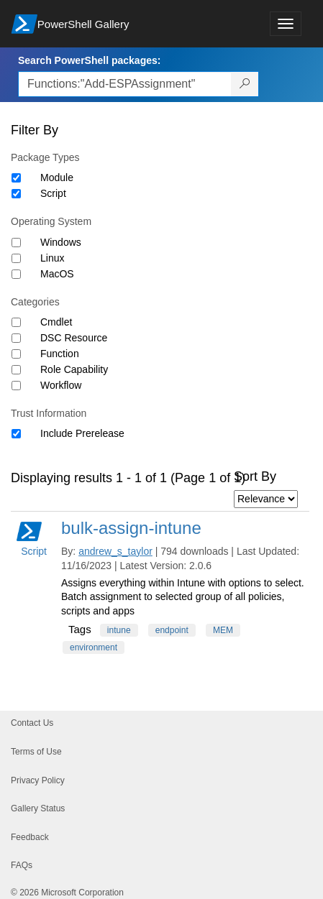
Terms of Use (36, 752)
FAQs (21, 865)
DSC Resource (73, 338)
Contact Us (32, 723)
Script (53, 193)
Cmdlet (56, 322)
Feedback (30, 837)
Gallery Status (38, 808)
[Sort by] (266, 499)
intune (119, 630)
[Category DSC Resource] (16, 338)
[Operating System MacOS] (16, 274)
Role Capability (74, 369)
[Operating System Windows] (16, 242)
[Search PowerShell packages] (245, 84)
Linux (52, 258)
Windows (60, 242)
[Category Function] (16, 354)
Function (59, 353)
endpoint (171, 630)
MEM (223, 630)
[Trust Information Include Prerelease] (16, 433)
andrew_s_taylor (115, 551)
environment (93, 647)
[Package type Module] (16, 178)
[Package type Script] (16, 193)
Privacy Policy (38, 780)
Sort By (255, 476)
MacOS (57, 274)
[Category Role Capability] (16, 369)
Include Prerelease (82, 433)
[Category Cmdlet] (16, 322)
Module (56, 177)
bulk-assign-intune (131, 528)
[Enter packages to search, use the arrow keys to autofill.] (125, 84)
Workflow (60, 385)
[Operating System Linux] (16, 258)
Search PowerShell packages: (89, 60)
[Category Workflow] (16, 385)
